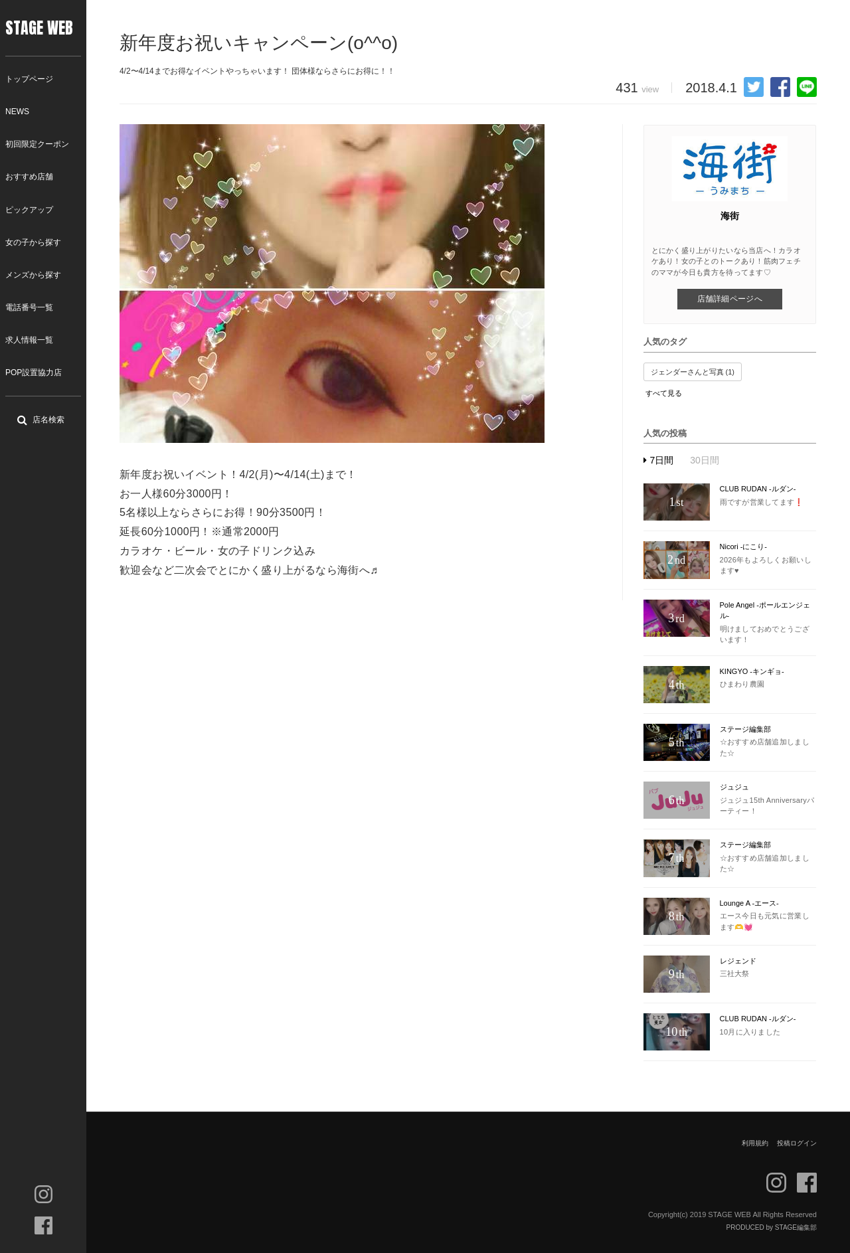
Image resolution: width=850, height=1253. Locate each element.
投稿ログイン (797, 1143)
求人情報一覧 (29, 340)
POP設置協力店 (33, 372)
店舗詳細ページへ (729, 298)
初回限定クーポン (37, 144)
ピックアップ (29, 209)
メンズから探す (33, 275)
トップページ (29, 79)
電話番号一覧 (29, 307)
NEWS (17, 111)
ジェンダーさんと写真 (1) (693, 372)
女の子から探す (33, 242)
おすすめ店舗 (29, 176)
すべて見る (663, 393)
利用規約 (755, 1143)
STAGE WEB (39, 28)
